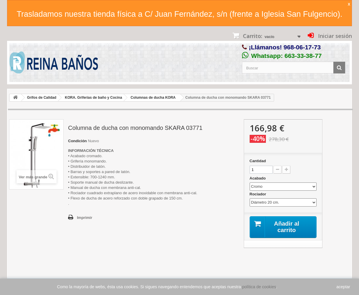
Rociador (258, 194)
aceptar (343, 286)
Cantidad (258, 161)
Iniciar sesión (334, 35)
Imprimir (84, 217)
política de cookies (259, 286)
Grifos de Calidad (41, 97)
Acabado (258, 178)
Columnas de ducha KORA (153, 97)
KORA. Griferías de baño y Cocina (93, 97)
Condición (77, 141)
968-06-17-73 (302, 47)
